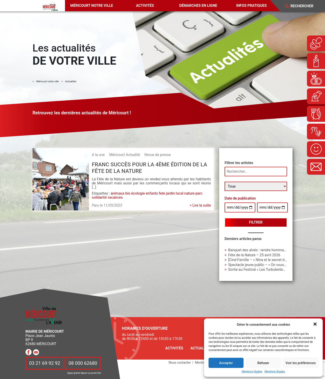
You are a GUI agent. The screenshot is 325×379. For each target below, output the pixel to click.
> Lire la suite (200, 205)
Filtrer (256, 222)
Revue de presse (157, 155)
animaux (117, 193)
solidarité (99, 197)
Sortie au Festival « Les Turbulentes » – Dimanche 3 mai (273, 269)
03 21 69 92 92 (44, 363)
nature (189, 193)
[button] (315, 324)
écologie (138, 193)
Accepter (226, 363)
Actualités (200, 348)
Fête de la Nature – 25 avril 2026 (254, 255)
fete (162, 193)
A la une (98, 155)
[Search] (305, 6)
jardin (170, 193)
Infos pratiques (251, 5)
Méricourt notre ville (91, 5)
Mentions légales (252, 371)
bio (127, 193)
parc (198, 193)
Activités (145, 5)
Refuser (263, 363)
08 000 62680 (83, 363)
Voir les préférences (301, 363)
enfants (152, 193)
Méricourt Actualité (124, 155)
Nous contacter (180, 363)
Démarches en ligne (198, 5)
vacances (115, 197)
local (179, 193)
